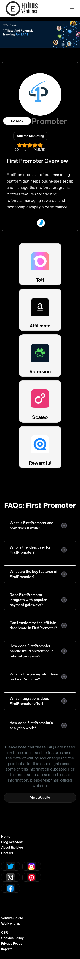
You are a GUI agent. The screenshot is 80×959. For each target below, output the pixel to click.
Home (5, 836)
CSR (4, 932)
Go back (17, 121)
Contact (7, 853)
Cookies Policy (12, 938)
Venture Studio (12, 918)
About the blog (12, 847)
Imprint (6, 949)
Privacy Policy (11, 943)
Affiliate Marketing (30, 136)
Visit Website (40, 797)
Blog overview (12, 842)
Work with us (10, 923)
